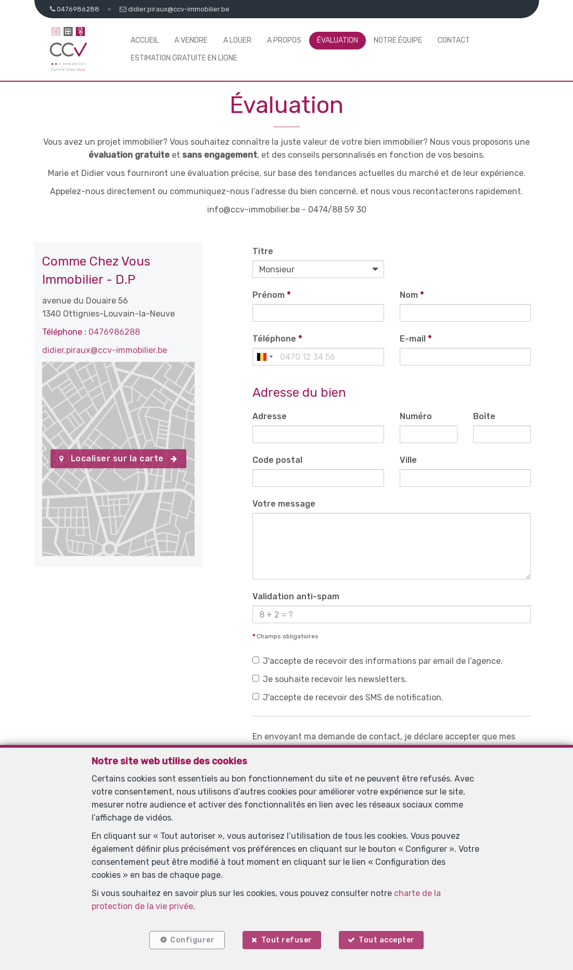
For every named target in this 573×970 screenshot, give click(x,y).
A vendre (191, 40)
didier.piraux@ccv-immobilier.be (104, 350)
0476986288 (114, 332)
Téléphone (277, 339)
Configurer (192, 940)
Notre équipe (398, 40)
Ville (408, 460)
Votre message (283, 504)
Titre (262, 251)
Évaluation (337, 40)
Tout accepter (387, 940)
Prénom (271, 295)
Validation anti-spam (295, 596)
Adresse (269, 416)
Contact (454, 40)
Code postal (277, 460)
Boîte (484, 416)
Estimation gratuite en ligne (184, 58)
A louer (237, 40)
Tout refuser (286, 940)
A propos (284, 40)
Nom (412, 295)
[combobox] (264, 356)
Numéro (416, 416)
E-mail (415, 339)
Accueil (145, 40)
